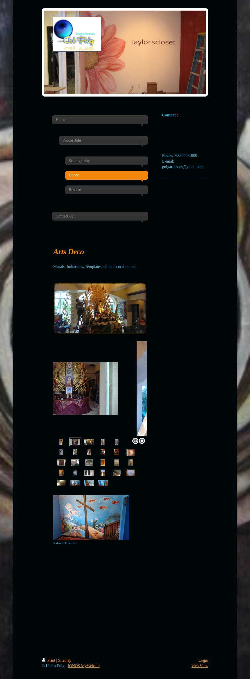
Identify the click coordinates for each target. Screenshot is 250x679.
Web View (200, 666)
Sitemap (64, 660)
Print (49, 660)
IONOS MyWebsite (84, 666)
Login (203, 660)
